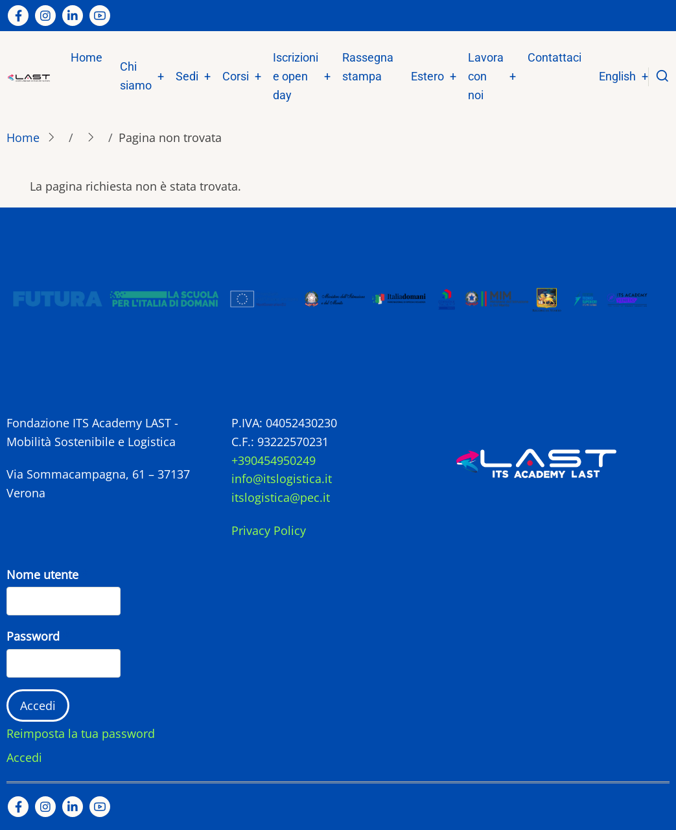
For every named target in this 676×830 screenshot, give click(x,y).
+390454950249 (273, 460)
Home (86, 57)
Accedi (24, 757)
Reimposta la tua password (80, 733)
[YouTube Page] (99, 15)
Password (33, 636)
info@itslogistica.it (281, 478)
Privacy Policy (268, 530)
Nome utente (42, 574)
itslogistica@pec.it (280, 497)
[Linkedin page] (72, 15)
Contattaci (554, 57)
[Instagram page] (45, 15)
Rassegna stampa (367, 67)
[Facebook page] (18, 15)
